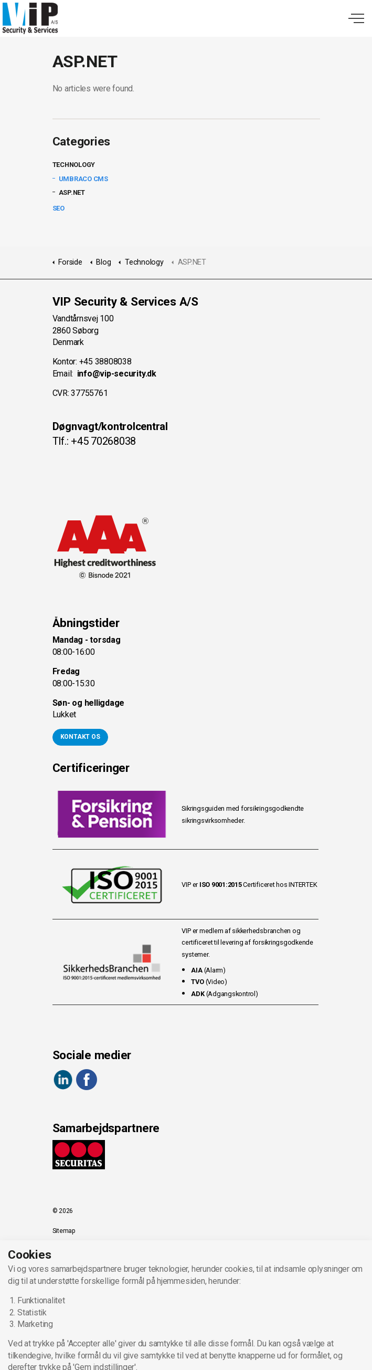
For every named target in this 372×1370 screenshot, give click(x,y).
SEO (58, 208)
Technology (73, 165)
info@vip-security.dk (116, 374)
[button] (186, 1357)
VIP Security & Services (30, 18)
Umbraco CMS (83, 179)
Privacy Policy (71, 1250)
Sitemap (63, 1231)
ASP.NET (72, 192)
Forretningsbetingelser (83, 1270)
